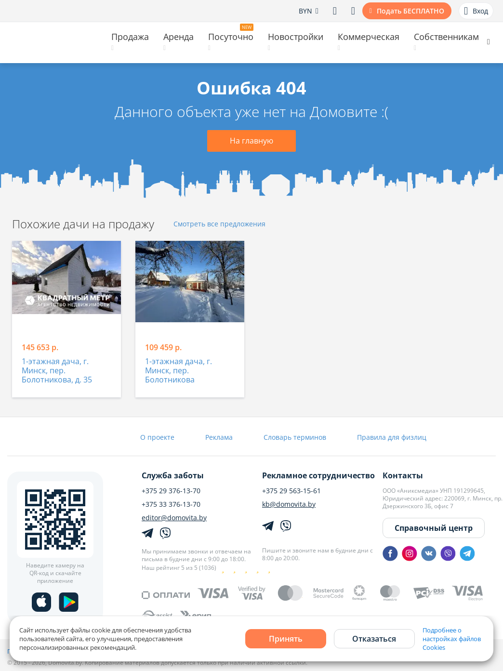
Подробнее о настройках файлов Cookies (452, 639)
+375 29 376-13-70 (171, 491)
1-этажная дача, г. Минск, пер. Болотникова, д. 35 (57, 371)
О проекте (157, 437)
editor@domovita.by (174, 518)
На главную (251, 140)
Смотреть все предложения (219, 224)
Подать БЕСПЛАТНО (410, 10)
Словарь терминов (295, 437)
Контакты (403, 475)
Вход (476, 11)
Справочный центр (434, 528)
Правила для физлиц (391, 437)
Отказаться (374, 638)
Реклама (219, 437)
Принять (286, 638)
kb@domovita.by (289, 504)
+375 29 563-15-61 (291, 491)
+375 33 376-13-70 (171, 504)
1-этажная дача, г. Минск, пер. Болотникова (178, 371)
